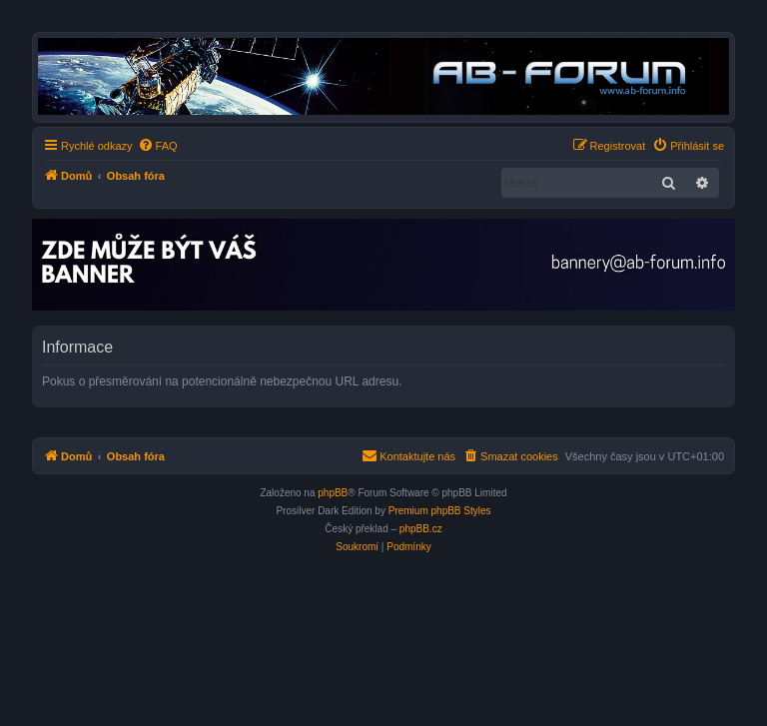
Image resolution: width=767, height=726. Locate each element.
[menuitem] (158, 146)
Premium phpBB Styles (439, 510)
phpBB (333, 492)
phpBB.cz (420, 528)
